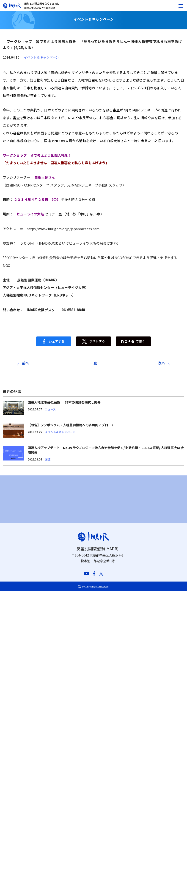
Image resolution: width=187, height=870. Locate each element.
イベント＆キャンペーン (41, 57)
